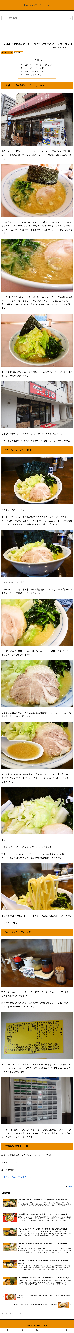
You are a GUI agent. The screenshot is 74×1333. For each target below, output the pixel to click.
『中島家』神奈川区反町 (31, 76)
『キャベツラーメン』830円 (33, 69)
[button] (70, 18)
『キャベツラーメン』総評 (32, 72)
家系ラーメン (18, 52)
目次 (34, 60)
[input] (37, 18)
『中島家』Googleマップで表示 (16, 1178)
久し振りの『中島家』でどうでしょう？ (37, 65)
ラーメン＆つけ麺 (7, 52)
